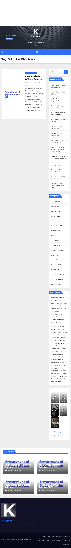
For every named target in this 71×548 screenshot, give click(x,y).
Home (44, 536)
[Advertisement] (35, 13)
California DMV (56, 216)
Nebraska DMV (56, 265)
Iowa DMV (54, 255)
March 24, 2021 (32, 82)
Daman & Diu (55, 231)
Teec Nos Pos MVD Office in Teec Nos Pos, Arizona (57, 149)
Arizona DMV (55, 206)
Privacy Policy (66, 544)
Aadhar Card (55, 201)
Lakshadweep (56, 260)
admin (19, 470)
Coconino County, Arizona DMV (48, 486)
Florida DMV (55, 240)
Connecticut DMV (57, 226)
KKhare (35, 36)
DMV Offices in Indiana (63, 540)
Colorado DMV (56, 221)
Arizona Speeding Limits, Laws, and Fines (57, 186)
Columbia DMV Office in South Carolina (32, 79)
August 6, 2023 (11, 470)
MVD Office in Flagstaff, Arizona (17, 486)
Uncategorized (56, 284)
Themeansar (5, 541)
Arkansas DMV (56, 211)
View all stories (59, 434)
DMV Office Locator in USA (47, 540)
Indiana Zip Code (57, 250)
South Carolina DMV (31, 72)
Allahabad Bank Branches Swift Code (59, 536)
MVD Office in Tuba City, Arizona (18, 465)
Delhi (52, 235)
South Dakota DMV (58, 279)
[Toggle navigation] (37, 52)
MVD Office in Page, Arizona (49, 465)
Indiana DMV (55, 245)
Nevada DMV (55, 270)
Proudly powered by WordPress (10, 539)
